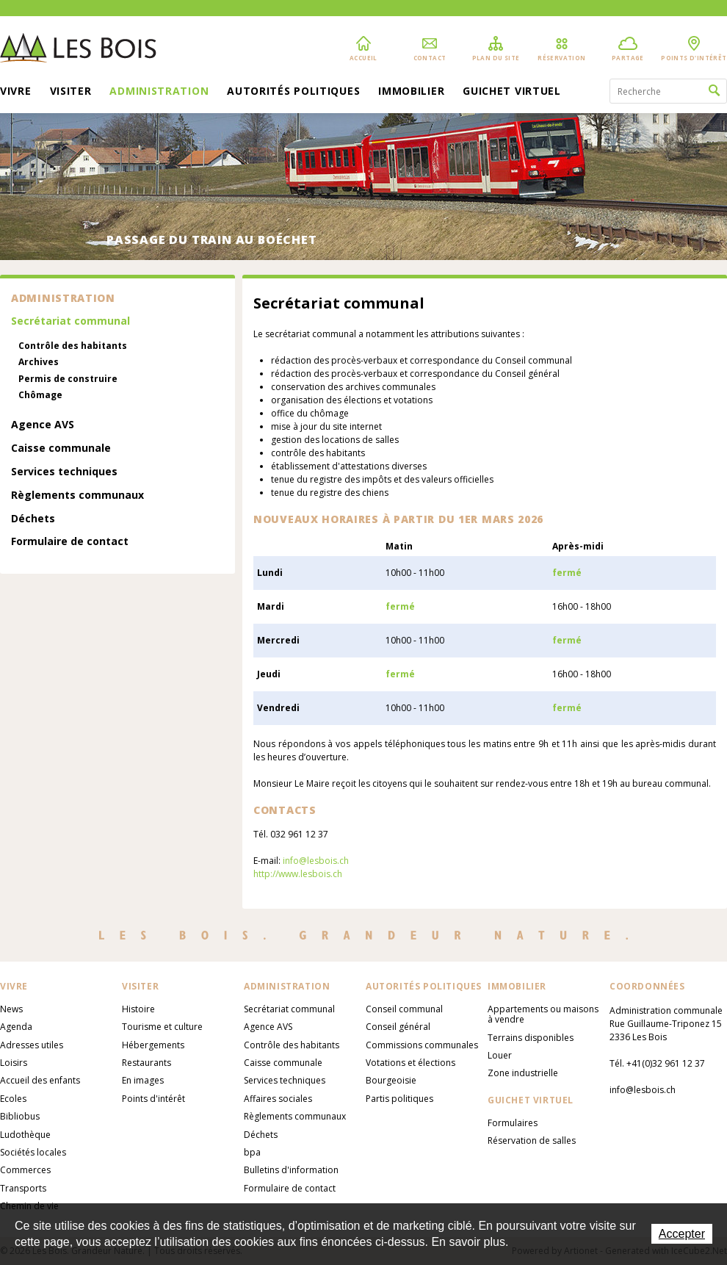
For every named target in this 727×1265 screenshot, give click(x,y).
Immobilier (411, 92)
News (11, 1009)
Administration (159, 92)
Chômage (40, 395)
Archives (38, 362)
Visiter (71, 92)
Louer (500, 1055)
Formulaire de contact (70, 542)
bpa (252, 1152)
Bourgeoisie (391, 1080)
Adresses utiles (31, 1045)
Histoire (138, 1009)
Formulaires (513, 1123)
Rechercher (714, 91)
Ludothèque (25, 1134)
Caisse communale (61, 448)
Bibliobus (20, 1116)
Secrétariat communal (70, 321)
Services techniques (64, 472)
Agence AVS (42, 425)
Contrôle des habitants (72, 346)
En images (143, 1080)
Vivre (16, 92)
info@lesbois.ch (316, 860)
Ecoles (13, 1098)
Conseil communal (404, 1009)
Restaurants (146, 1062)
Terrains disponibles (531, 1037)
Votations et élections (410, 1062)
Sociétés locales (33, 1152)
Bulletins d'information (291, 1170)
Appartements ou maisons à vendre (543, 1014)
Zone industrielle (523, 1073)
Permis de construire (67, 379)
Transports (23, 1188)
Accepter (682, 1234)
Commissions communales (422, 1045)
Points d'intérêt (153, 1098)
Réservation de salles (532, 1140)
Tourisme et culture (162, 1026)
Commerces (25, 1170)
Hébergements (153, 1045)
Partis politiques (399, 1098)
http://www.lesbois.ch (297, 874)
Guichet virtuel (512, 92)
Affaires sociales (278, 1098)
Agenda (16, 1026)
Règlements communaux (77, 495)
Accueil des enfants (40, 1080)
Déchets (33, 519)
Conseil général (398, 1026)
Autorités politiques (293, 92)
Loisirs (13, 1062)
